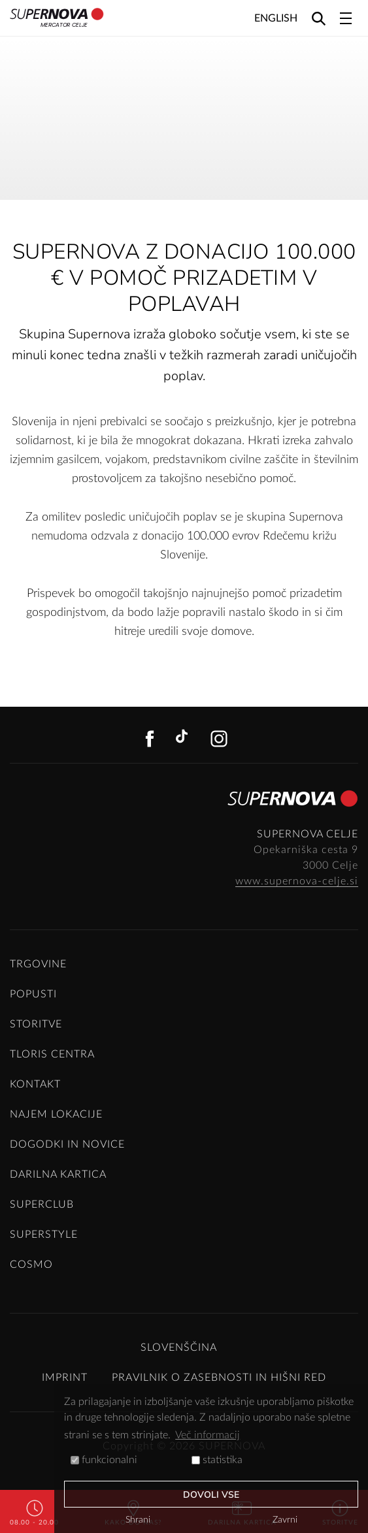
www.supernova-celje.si (296, 881)
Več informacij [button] (207, 1435)
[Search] (318, 18)
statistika (217, 1460)
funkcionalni (104, 1460)
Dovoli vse (211, 1495)
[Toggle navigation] (345, 18)
